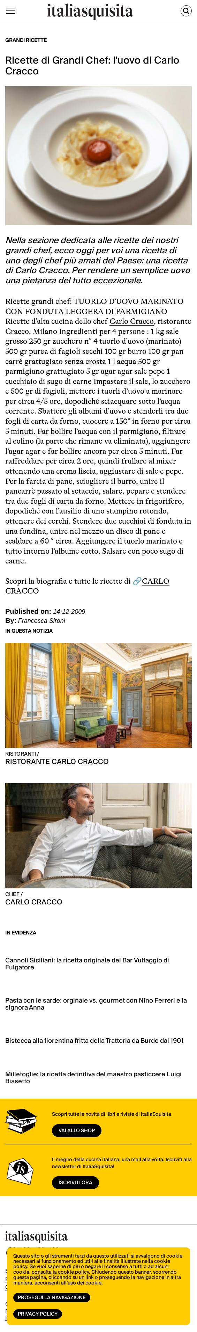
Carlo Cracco (131, 321)
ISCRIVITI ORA (75, 1183)
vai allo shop (77, 1131)
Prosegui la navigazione (52, 1298)
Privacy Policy (38, 1314)
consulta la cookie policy (60, 1272)
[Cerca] (186, 10)
